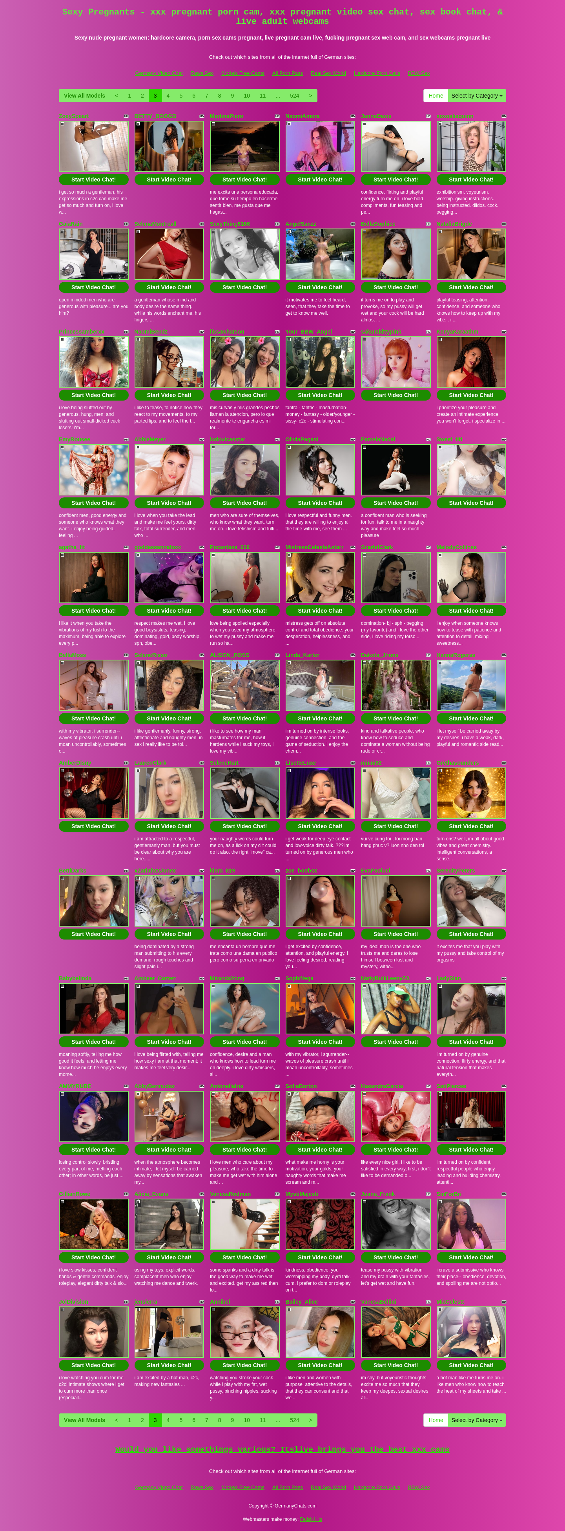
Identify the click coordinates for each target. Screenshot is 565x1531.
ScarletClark (377, 547)
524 (294, 96)
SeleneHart (224, 763)
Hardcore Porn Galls (377, 73)
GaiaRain (71, 224)
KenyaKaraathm (458, 331)
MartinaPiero (226, 116)
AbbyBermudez (155, 1086)
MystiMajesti (302, 1194)
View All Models (84, 96)
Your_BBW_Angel (309, 331)
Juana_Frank (378, 1194)
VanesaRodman (230, 1194)
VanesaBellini (378, 1302)
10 (247, 96)
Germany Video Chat (158, 73)
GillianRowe (74, 1194)
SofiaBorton (301, 1086)
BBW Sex (419, 73)
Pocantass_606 (230, 547)
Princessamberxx (81, 331)
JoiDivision (73, 1302)
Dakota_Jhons (380, 655)
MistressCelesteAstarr (315, 547)
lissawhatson (227, 331)
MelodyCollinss (457, 547)
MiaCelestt (450, 1302)
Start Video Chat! (93, 179)
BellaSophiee (378, 224)
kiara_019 (222, 870)
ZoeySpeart (74, 116)
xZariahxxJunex (155, 870)
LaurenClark (151, 763)
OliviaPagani (302, 439)
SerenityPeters (456, 870)
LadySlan (449, 978)
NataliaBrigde (454, 224)
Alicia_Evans (151, 1194)
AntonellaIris (226, 1086)
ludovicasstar (227, 439)
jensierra (146, 1302)
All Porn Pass (287, 73)
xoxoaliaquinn (455, 116)
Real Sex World (328, 73)
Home (435, 96)
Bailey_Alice (302, 1302)
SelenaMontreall (156, 224)
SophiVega (300, 978)
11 (263, 96)
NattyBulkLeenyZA (385, 978)
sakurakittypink (381, 331)
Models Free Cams (242, 73)
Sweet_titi (449, 439)
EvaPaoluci (375, 870)
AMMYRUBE (75, 1086)
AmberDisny (75, 763)
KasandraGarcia (382, 1086)
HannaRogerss (456, 655)
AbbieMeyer (150, 439)
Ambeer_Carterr (156, 978)
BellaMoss (72, 655)
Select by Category (477, 96)
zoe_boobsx (301, 870)
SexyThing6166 (230, 224)
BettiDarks (72, 870)
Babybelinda (75, 978)
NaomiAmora (303, 116)
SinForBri (449, 1194)
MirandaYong (227, 978)
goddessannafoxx (158, 547)
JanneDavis (376, 116)
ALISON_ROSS (229, 655)
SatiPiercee (452, 1086)
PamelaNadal (378, 439)
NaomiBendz (151, 331)
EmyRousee (74, 439)
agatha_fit (72, 547)
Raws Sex (202, 73)
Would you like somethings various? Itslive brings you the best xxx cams (282, 1449)
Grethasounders (458, 763)
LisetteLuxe (301, 763)
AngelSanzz (301, 224)
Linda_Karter (302, 655)
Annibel (220, 1302)
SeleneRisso (151, 655)
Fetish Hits (311, 1519)
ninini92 (371, 763)
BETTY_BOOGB (156, 116)
